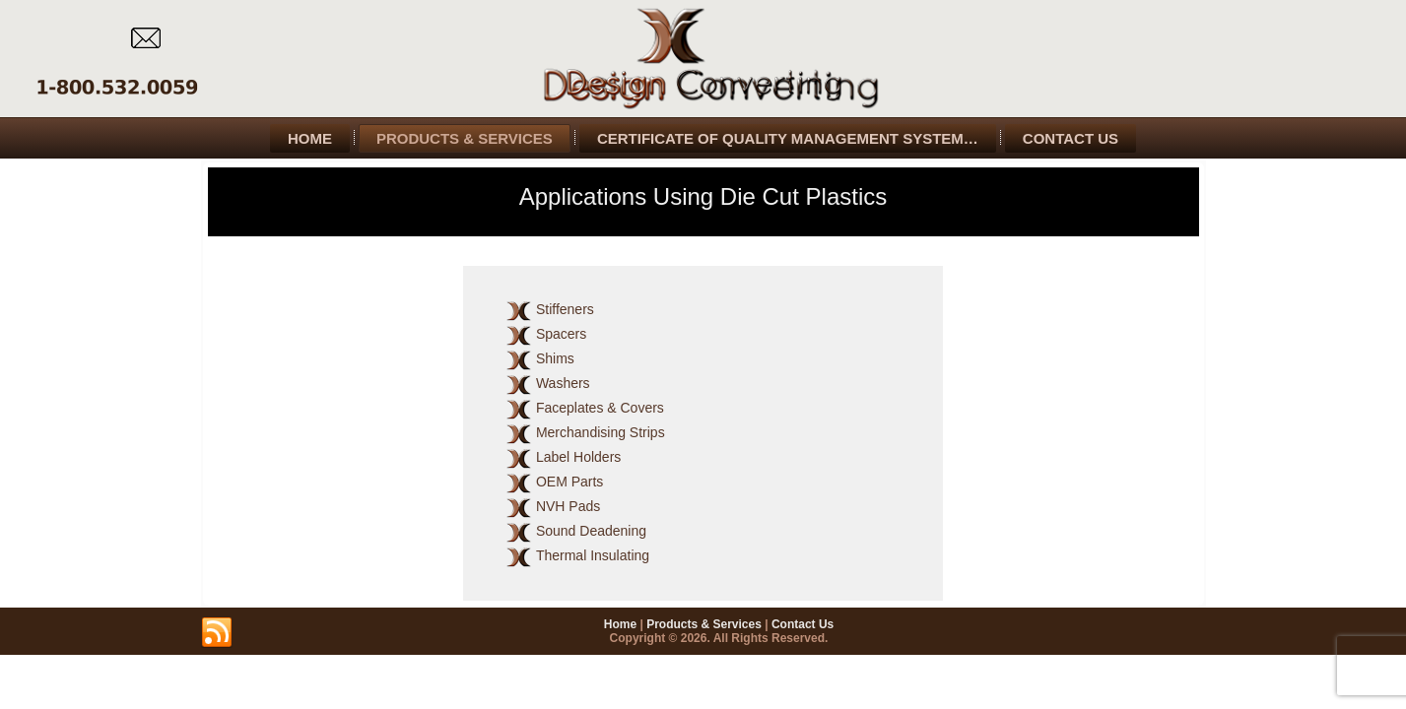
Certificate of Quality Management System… (787, 138)
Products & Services (464, 138)
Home (310, 138)
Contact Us (1070, 138)
